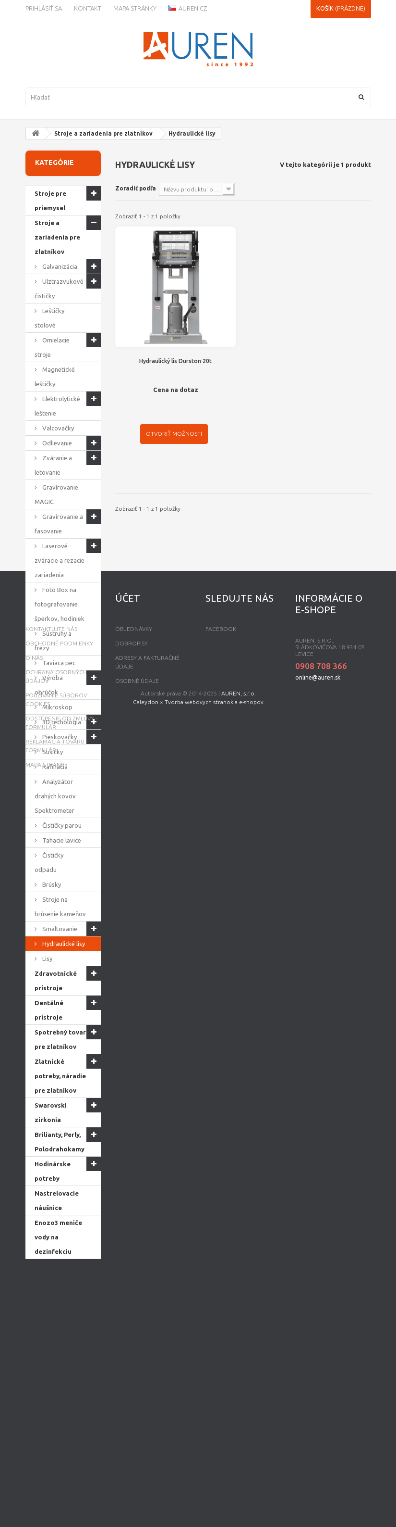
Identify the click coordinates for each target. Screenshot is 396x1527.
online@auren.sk (317, 1394)
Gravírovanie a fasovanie (59, 523)
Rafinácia (54, 766)
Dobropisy (131, 1360)
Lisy (46, 958)
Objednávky (133, 1346)
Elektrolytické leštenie (57, 405)
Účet (127, 1315)
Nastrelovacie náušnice (57, 1200)
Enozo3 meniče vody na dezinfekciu (58, 1237)
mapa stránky (46, 1481)
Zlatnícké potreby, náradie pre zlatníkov (60, 1076)
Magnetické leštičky (55, 376)
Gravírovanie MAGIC (56, 494)
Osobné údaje (137, 1398)
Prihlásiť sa (43, 8)
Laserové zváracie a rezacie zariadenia (59, 560)
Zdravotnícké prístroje (56, 980)
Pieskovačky (59, 736)
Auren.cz (187, 8)
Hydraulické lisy (63, 943)
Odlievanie (56, 443)
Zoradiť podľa (135, 188)
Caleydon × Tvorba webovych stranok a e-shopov (198, 1509)
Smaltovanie (59, 928)
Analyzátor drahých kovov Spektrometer (55, 796)
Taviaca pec (58, 662)
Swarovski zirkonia (51, 1112)
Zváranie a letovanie (53, 465)
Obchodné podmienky (59, 1360)
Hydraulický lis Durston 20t (175, 361)
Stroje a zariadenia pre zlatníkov (103, 133)
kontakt (87, 8)
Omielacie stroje (52, 347)
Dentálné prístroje (49, 1010)
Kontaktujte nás (51, 1346)
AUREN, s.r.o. (238, 1500)
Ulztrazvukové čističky (59, 288)
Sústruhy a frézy (53, 640)
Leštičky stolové (49, 317)
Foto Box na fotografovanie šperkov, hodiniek (59, 604)
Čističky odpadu (49, 862)
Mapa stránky (134, 8)
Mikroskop (56, 707)
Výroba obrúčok (49, 684)
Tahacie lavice (61, 840)
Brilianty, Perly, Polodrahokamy (59, 1141)
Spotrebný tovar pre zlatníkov (60, 1039)
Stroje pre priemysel (50, 200)
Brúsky (51, 884)
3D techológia (61, 722)
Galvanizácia (59, 266)
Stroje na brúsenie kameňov (60, 906)
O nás (34, 1375)
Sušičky (52, 751)
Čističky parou (61, 825)
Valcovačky (57, 428)
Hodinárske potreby (53, 1171)
